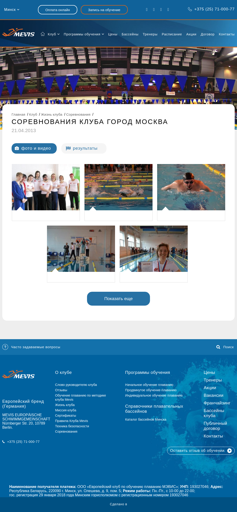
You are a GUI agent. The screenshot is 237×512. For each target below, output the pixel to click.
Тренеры (150, 34)
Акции (191, 34)
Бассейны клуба (214, 413)
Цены (112, 34)
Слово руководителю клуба (76, 385)
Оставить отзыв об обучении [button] (201, 450)
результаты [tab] (81, 148)
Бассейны (130, 34)
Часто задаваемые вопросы (31, 347)
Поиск (225, 347)
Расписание (172, 34)
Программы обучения (82, 34)
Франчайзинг (217, 402)
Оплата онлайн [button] (57, 10)
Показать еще (118, 298)
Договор (208, 34)
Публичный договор (215, 426)
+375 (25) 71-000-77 (211, 9)
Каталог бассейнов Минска (145, 419)
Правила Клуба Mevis (71, 421)
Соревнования (66, 431)
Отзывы (61, 390)
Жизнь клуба (65, 405)
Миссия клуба (65, 410)
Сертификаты (65, 415)
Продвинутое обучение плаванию (151, 390)
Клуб (52, 34)
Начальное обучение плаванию (151, 385)
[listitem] (46, 192)
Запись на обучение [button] (104, 10)
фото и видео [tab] (33, 148)
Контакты (227, 34)
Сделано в (118, 504)
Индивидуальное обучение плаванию (154, 395)
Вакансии (213, 395)
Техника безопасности (72, 426)
